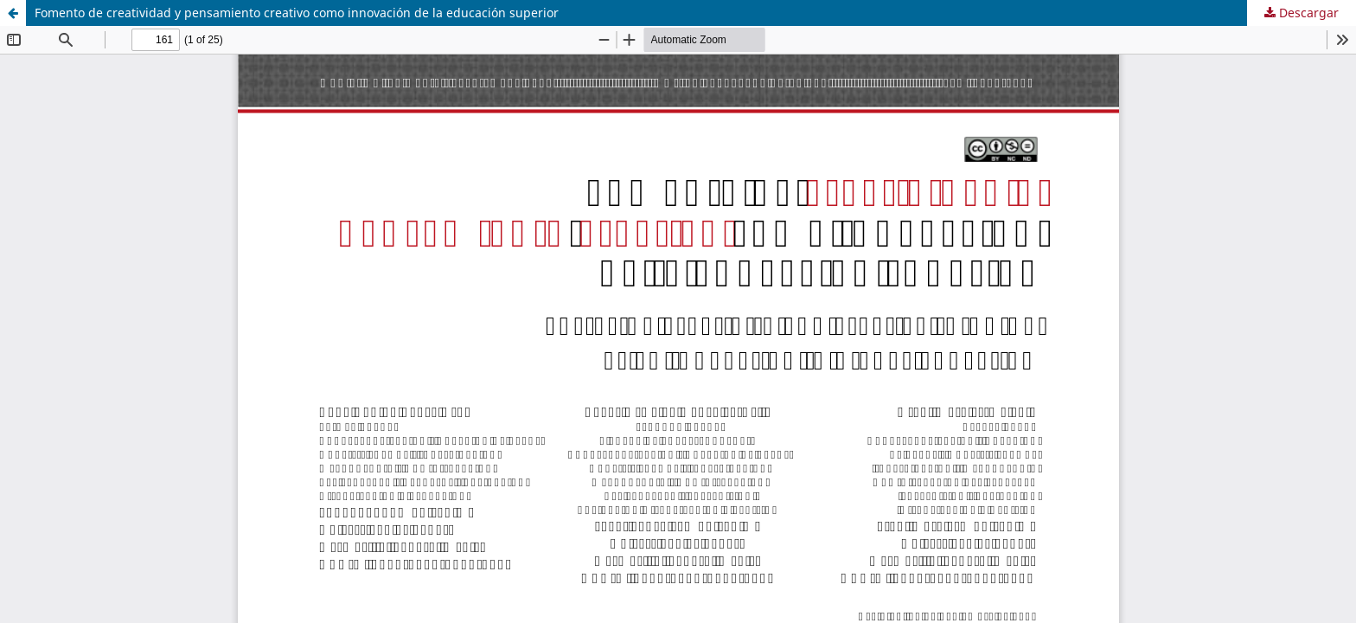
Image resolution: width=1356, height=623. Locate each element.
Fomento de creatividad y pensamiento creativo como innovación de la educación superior (297, 12)
